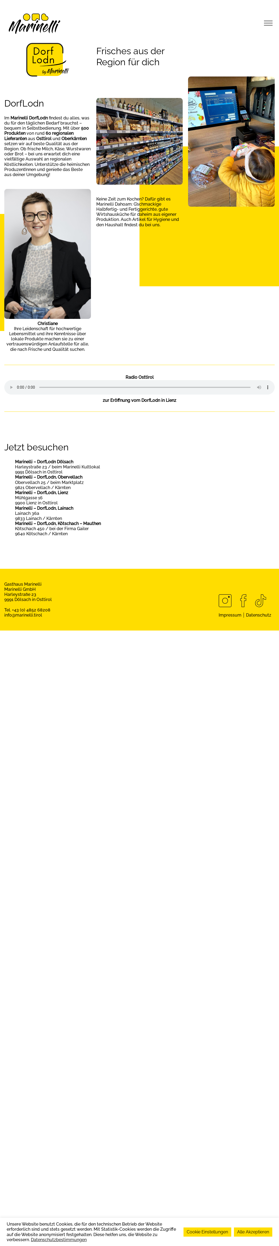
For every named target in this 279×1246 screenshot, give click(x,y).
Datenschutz (258, 615)
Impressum (230, 615)
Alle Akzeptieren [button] (253, 1231)
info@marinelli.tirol (23, 615)
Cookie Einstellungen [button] (207, 1231)
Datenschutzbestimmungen (59, 1239)
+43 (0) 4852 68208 (31, 610)
